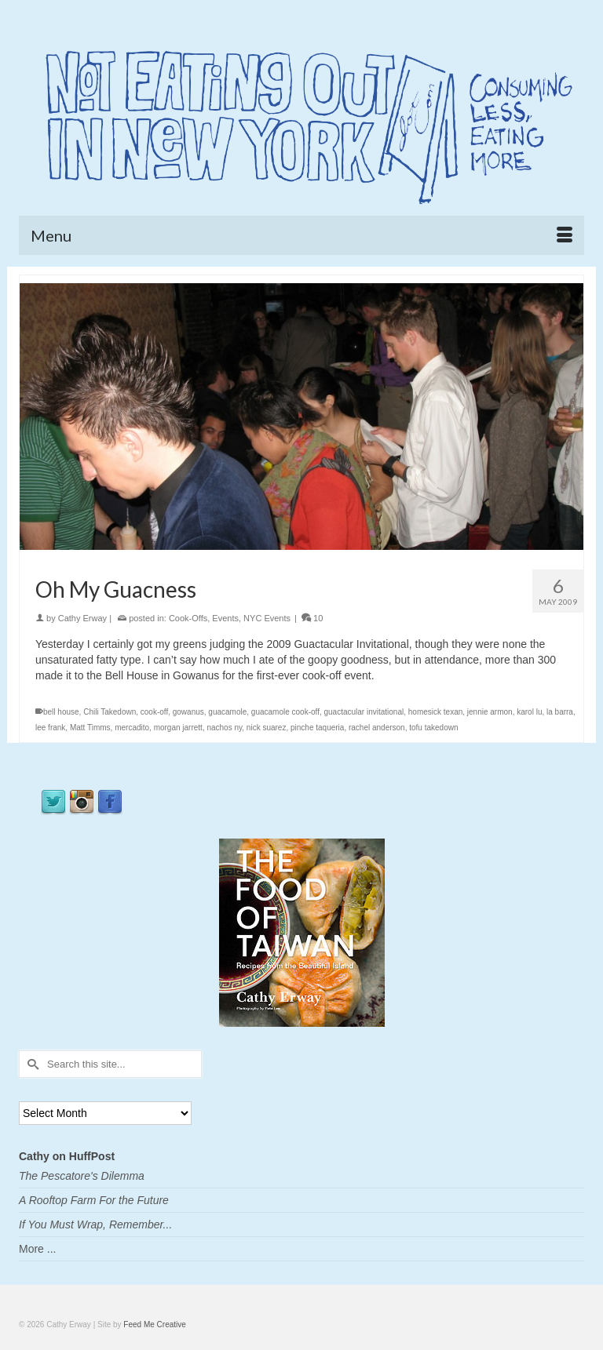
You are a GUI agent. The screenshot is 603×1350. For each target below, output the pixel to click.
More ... (37, 1249)
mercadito (132, 727)
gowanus (188, 712)
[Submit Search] (30, 1064)
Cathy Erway (82, 618)
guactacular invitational (363, 712)
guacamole (227, 712)
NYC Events (267, 618)
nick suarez (267, 727)
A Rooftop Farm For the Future (94, 1200)
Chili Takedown (109, 712)
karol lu (529, 712)
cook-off (154, 712)
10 (312, 618)
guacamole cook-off (285, 712)
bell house (61, 712)
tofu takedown (433, 727)
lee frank (50, 727)
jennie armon (490, 712)
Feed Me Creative (154, 1324)
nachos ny (224, 727)
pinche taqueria (317, 727)
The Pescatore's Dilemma (81, 1176)
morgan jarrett (178, 727)
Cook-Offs (188, 618)
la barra (559, 712)
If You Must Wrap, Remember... (95, 1224)
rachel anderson (377, 727)
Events (225, 618)
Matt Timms (90, 727)
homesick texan (435, 712)
